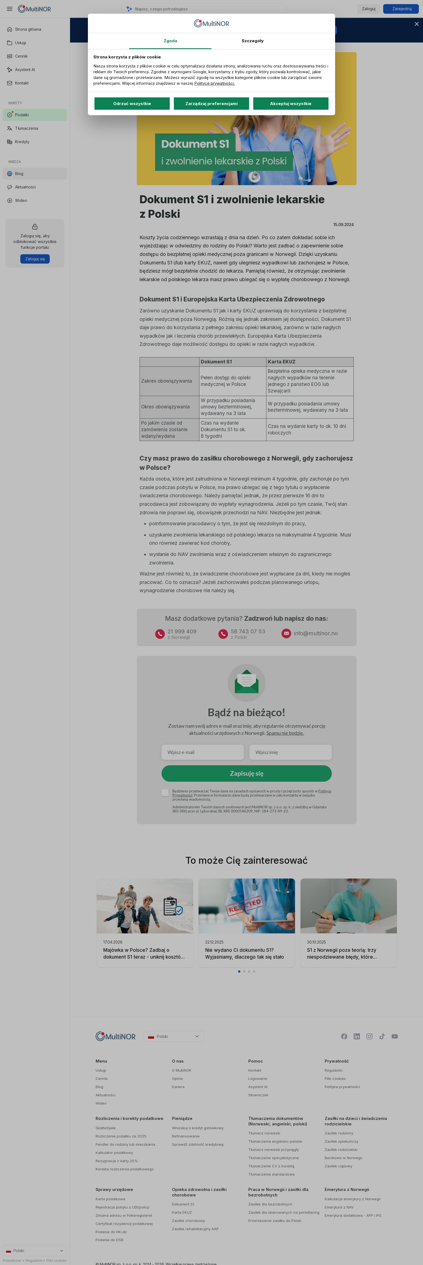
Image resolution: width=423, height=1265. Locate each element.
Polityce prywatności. (214, 83)
